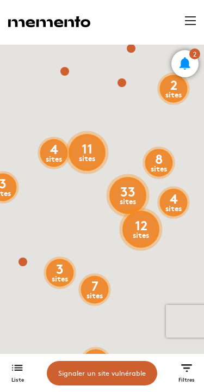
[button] (185, 63)
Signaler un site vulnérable (102, 373)
